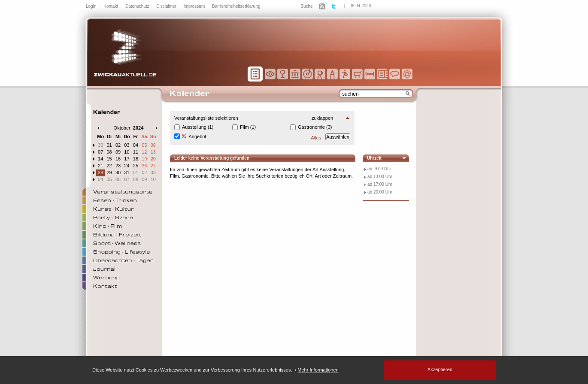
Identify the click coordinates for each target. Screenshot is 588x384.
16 (118, 158)
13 (153, 151)
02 (118, 145)
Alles (316, 137)
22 (109, 165)
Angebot (194, 136)
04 (135, 145)
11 (135, 151)
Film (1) (248, 127)
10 (126, 151)
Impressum (195, 6)
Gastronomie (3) (315, 127)
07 (100, 151)
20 (153, 158)
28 (100, 172)
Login (91, 6)
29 (109, 172)
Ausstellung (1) (197, 127)
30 (100, 145)
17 (126, 158)
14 (100, 158)
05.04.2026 (360, 5)
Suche (306, 6)
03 (126, 145)
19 (144, 158)
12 (144, 151)
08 (109, 151)
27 (153, 165)
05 (144, 145)
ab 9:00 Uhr (379, 168)
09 (118, 151)
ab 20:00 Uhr (379, 192)
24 (126, 165)
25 (135, 165)
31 (126, 172)
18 (135, 158)
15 (109, 158)
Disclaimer (166, 6)
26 (144, 165)
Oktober (122, 127)
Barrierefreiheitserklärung (236, 6)
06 (153, 145)
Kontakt (111, 6)
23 (118, 165)
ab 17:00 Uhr (379, 184)
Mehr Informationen (317, 369)
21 (100, 165)
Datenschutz (137, 6)
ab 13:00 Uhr (379, 176)
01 (109, 145)
